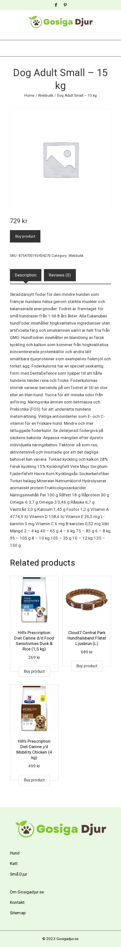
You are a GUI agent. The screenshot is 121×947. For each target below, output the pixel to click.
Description (25, 275)
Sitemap (18, 912)
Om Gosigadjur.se (27, 891)
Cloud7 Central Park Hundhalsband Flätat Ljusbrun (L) (86, 638)
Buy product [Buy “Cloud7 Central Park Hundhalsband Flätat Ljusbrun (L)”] (86, 666)
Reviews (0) (60, 275)
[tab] (25, 275)
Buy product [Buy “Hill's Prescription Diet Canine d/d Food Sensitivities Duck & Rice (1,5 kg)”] (34, 671)
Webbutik (45, 95)
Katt (14, 863)
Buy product (25, 236)
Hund (15, 853)
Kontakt (17, 902)
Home (29, 95)
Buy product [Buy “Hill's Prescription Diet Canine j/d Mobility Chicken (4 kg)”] (34, 780)
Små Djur (18, 874)
